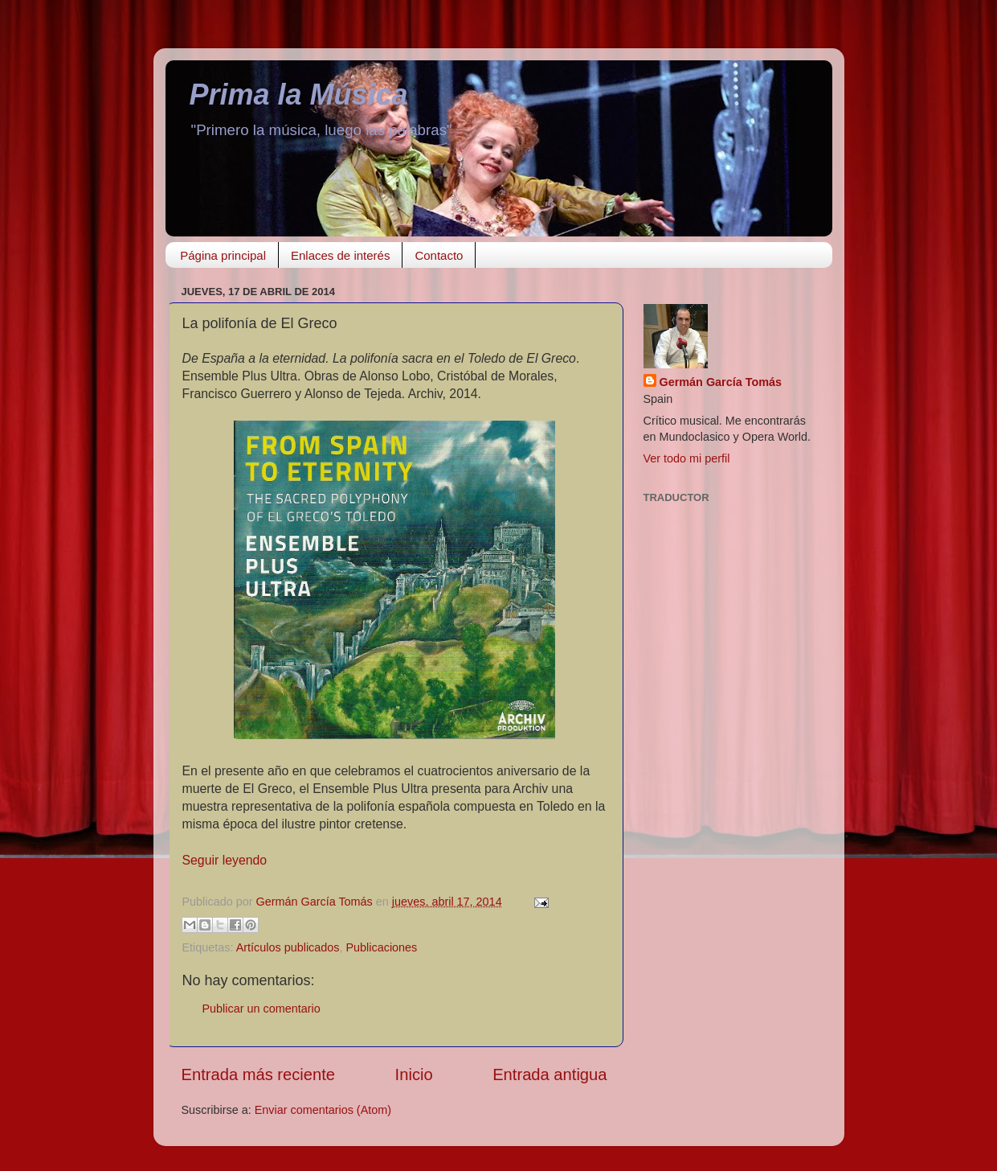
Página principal (223, 255)
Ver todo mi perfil (687, 458)
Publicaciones (382, 947)
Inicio (414, 1074)
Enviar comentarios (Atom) (323, 1109)
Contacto (439, 255)
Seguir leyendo (225, 860)
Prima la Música (299, 94)
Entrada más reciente (259, 1074)
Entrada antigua (549, 1074)
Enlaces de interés (340, 255)
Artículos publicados (288, 947)
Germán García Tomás (721, 382)
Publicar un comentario (261, 1008)
